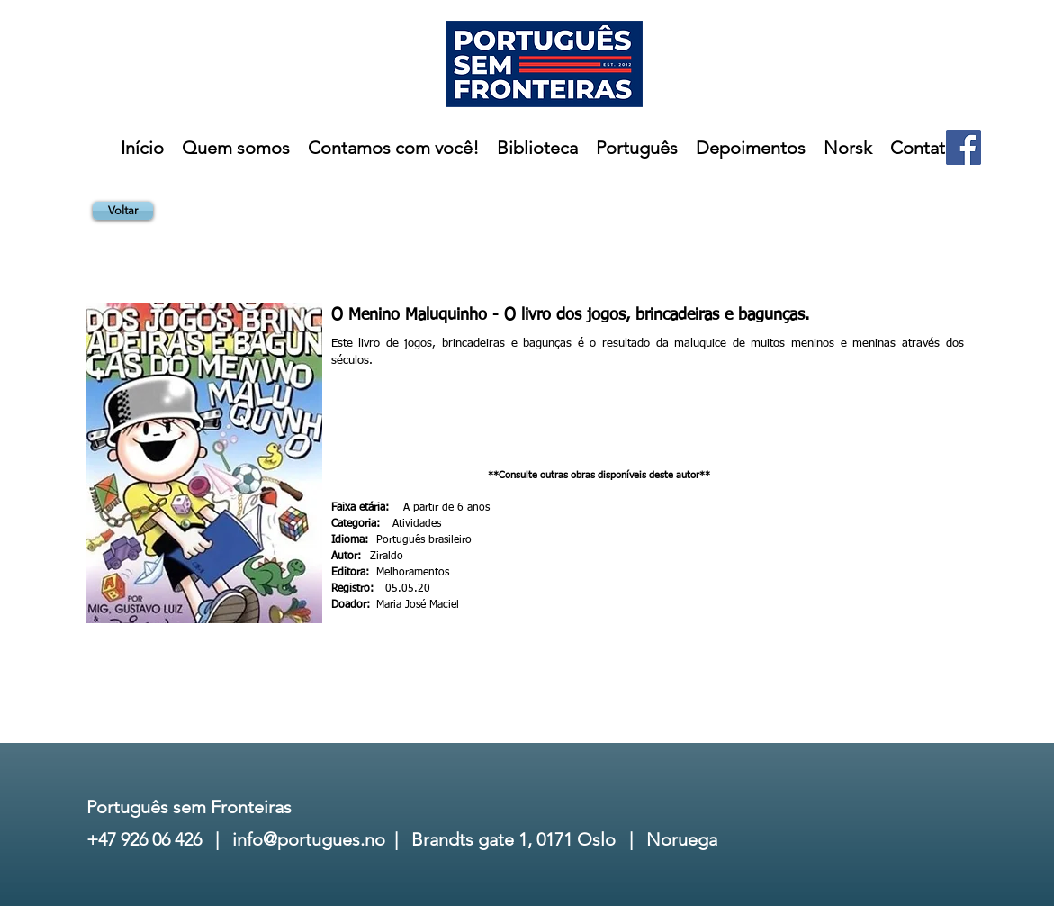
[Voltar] (123, 211)
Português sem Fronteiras (189, 807)
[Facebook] (963, 147)
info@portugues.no (308, 839)
